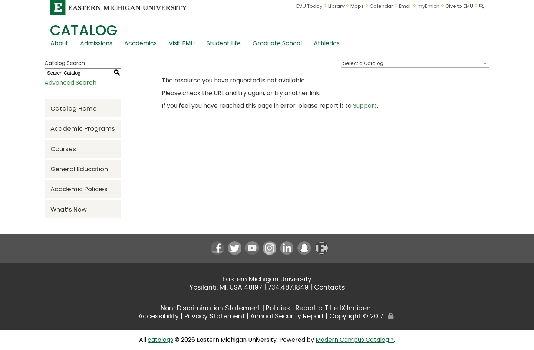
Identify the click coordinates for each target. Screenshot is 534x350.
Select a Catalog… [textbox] (365, 63)
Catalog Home (73, 108)
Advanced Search (70, 82)
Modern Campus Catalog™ (355, 340)
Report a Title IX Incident (334, 308)
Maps (357, 6)
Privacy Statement (214, 316)
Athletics (327, 43)
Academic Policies (79, 188)
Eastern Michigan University (267, 279)
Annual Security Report (287, 316)
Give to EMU (459, 6)
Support (365, 105)
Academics (140, 43)
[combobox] (415, 63)
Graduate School (277, 43)
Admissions (96, 43)
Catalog (83, 30)
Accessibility (158, 316)
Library (336, 6)
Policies (278, 308)
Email (405, 6)
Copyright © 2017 (356, 316)
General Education (79, 168)
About (59, 43)
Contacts (329, 287)
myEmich (428, 6)
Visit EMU (182, 43)
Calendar (381, 6)
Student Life (224, 43)
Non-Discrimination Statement (210, 308)
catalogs (160, 340)
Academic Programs (82, 128)
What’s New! (69, 209)
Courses (63, 148)
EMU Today (309, 6)
